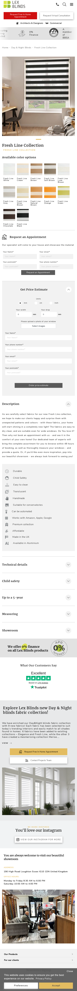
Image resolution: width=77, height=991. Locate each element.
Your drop (45, 310)
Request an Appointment (38, 272)
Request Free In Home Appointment (20, 15)
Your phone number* (48, 262)
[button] (71, 916)
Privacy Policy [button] (44, 978)
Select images (38, 326)
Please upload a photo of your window (38, 321)
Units (38, 299)
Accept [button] (56, 985)
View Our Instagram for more (38, 839)
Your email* (44, 252)
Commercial (53, 23)
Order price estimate (38, 385)
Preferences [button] (21, 985)
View (7, 743)
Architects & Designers (29, 23)
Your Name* (8, 252)
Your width (21, 310)
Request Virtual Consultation (56, 15)
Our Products (38, 954)
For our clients (38, 960)
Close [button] (70, 971)
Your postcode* (10, 262)
